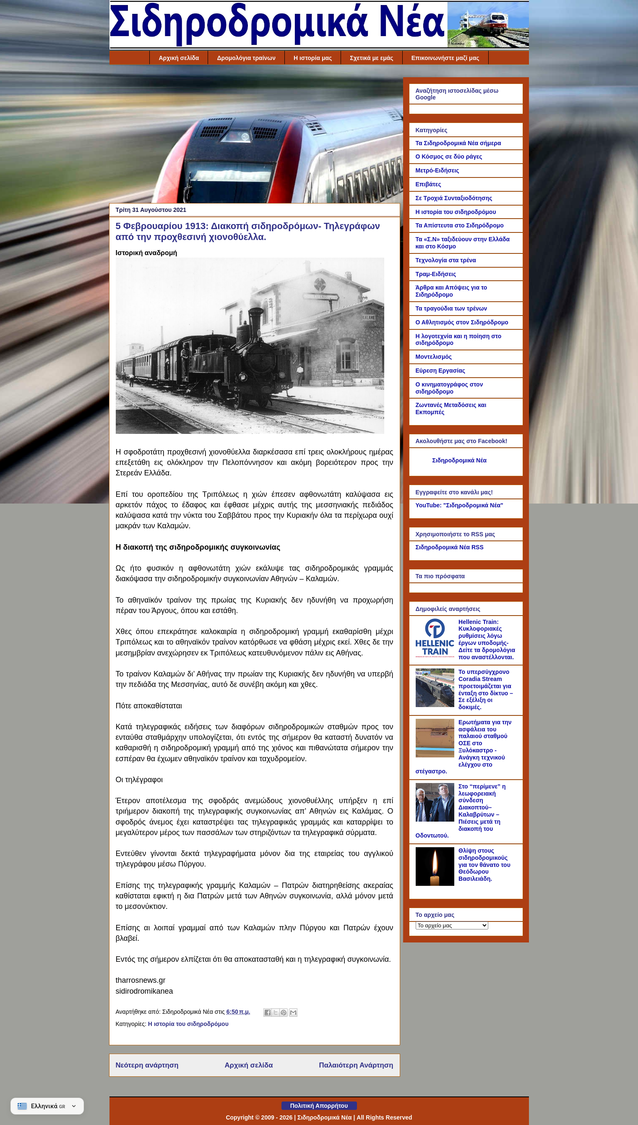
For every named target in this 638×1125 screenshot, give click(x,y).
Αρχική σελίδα (179, 58)
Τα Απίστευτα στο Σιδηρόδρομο (460, 225)
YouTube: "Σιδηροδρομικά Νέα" (459, 505)
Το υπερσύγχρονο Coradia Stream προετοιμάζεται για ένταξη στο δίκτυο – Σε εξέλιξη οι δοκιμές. (485, 689)
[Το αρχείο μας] (452, 925)
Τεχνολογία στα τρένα (446, 260)
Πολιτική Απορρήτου (319, 1105)
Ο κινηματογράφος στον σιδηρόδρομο (449, 388)
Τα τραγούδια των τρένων (451, 308)
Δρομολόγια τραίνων (246, 58)
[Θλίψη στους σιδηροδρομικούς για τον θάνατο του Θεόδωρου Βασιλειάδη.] (436, 883)
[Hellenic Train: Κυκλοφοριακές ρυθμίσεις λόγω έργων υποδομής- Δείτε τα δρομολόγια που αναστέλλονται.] (436, 655)
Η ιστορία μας (313, 58)
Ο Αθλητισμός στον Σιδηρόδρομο (462, 322)
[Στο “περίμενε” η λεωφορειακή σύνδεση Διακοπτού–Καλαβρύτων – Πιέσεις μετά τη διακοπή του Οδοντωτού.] (436, 819)
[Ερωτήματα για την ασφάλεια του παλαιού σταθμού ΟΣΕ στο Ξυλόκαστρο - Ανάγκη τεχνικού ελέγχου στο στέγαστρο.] (436, 755)
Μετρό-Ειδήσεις (437, 170)
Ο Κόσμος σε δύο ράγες (449, 156)
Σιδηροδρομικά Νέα (459, 460)
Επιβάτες (428, 184)
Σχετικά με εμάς (371, 58)
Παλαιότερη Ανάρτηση (356, 1065)
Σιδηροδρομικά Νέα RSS (450, 547)
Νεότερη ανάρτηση (147, 1065)
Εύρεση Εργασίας (441, 370)
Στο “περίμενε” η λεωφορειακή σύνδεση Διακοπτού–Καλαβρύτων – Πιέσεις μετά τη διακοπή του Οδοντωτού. (461, 811)
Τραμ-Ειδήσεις (436, 274)
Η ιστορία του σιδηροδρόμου (188, 1024)
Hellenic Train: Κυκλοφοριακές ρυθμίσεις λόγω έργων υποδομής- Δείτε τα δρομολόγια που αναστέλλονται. (486, 639)
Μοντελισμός (434, 356)
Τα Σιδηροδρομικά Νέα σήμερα (458, 143)
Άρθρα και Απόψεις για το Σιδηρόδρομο (451, 291)
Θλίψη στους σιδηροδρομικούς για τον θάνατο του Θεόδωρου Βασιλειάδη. (484, 864)
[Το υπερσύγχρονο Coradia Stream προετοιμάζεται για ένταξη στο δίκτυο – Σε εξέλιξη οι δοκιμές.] (436, 705)
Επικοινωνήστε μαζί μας (445, 58)
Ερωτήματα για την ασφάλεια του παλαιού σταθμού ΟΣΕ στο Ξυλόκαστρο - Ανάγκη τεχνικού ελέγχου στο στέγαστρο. (464, 747)
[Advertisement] (254, 136)
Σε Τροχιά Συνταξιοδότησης (454, 198)
